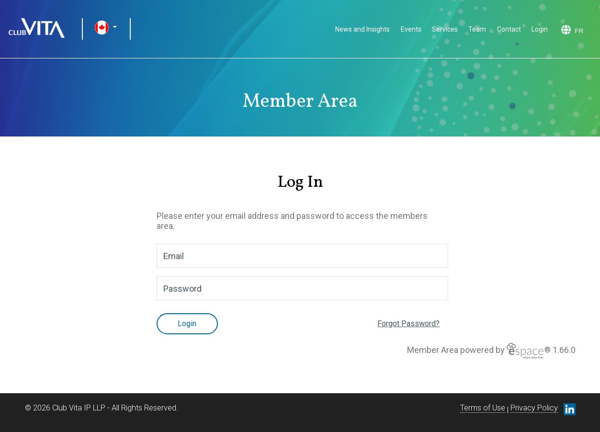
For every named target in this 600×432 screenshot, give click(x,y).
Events (411, 29)
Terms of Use (482, 407)
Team (477, 29)
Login (540, 29)
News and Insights (362, 29)
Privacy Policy (534, 407)
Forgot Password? (408, 323)
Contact (509, 29)
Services (445, 29)
